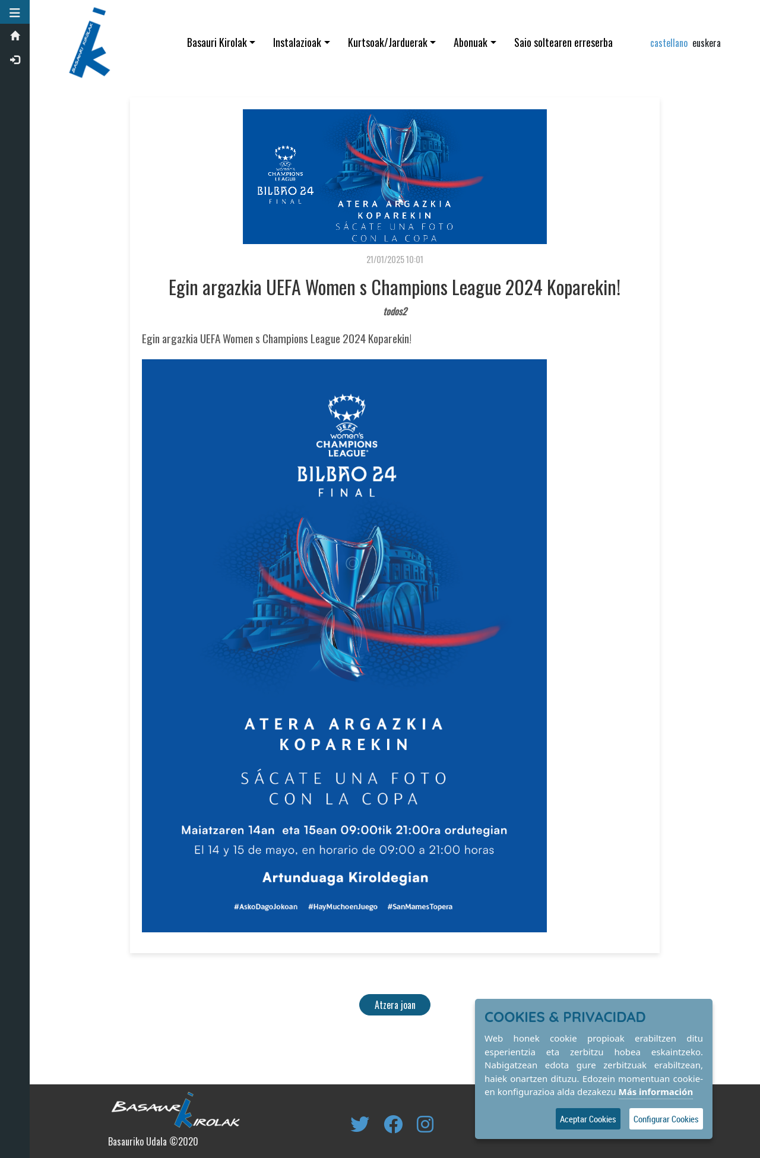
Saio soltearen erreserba (563, 42)
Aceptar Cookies (588, 1119)
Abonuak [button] (470, 42)
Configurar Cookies (666, 1119)
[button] (15, 12)
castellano (669, 43)
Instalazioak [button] (297, 42)
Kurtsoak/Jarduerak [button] (388, 42)
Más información (656, 1091)
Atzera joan (395, 1005)
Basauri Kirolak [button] (217, 42)
